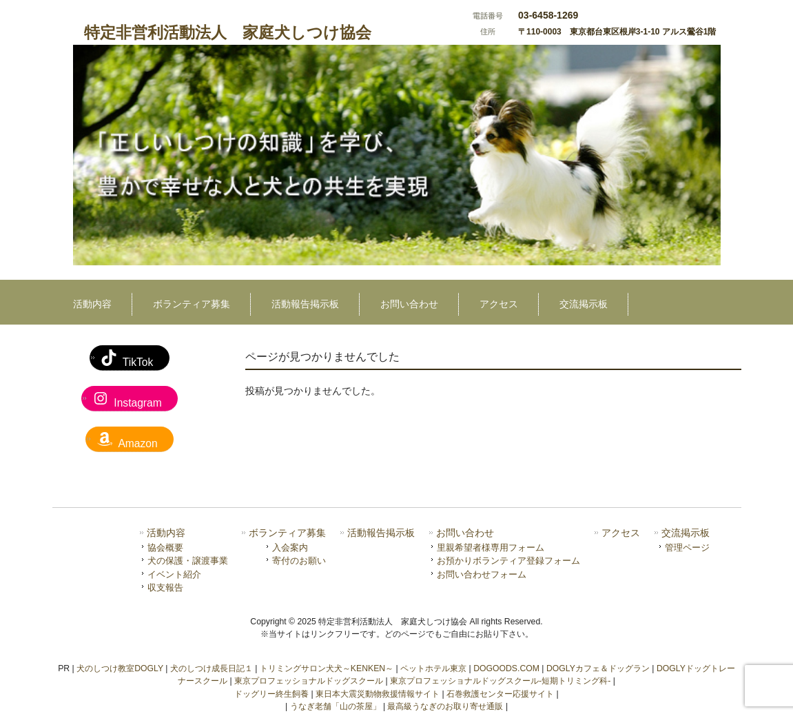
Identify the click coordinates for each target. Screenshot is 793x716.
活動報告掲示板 (381, 533)
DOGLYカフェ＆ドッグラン (598, 668)
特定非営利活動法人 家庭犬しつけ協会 (227, 32)
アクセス (620, 533)
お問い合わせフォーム (481, 574)
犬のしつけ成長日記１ (211, 668)
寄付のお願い (299, 560)
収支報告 (165, 587)
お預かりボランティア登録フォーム (508, 560)
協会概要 (165, 547)
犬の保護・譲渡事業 (187, 560)
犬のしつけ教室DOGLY (119, 668)
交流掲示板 (685, 533)
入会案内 (290, 547)
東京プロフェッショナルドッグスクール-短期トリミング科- (500, 681)
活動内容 (166, 533)
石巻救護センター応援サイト (500, 694)
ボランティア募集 (287, 533)
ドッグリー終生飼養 (271, 694)
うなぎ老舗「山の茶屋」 (335, 706)
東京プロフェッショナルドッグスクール (308, 681)
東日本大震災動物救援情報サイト (378, 694)
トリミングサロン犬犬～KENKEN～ (326, 668)
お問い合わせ (465, 533)
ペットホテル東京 (433, 668)
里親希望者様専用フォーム (490, 547)
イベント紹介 (174, 574)
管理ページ (687, 547)
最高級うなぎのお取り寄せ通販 (445, 706)
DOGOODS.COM (506, 668)
